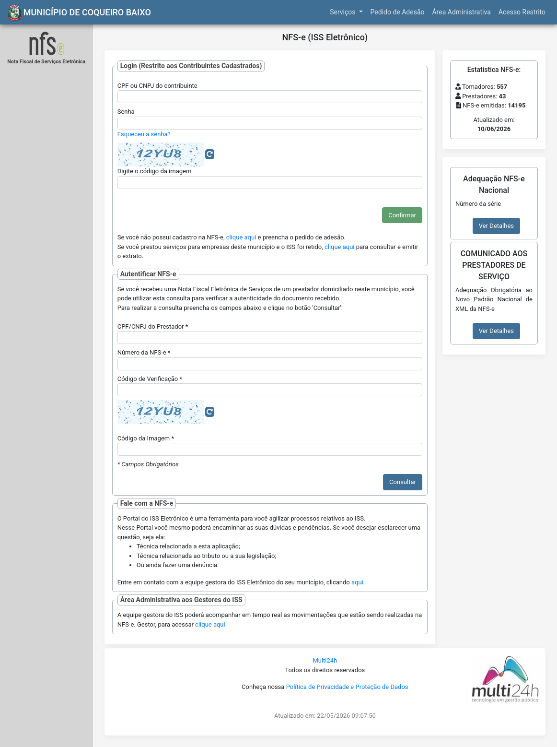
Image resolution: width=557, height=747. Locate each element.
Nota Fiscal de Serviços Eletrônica (46, 62)
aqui (357, 582)
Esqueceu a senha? (144, 134)
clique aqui (241, 237)
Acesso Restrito (522, 12)
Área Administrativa (461, 12)
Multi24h (325, 660)
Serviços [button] (343, 12)
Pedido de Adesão (398, 12)
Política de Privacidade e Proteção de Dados (347, 686)
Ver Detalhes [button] (496, 225)
